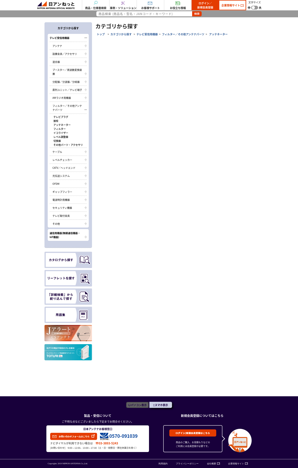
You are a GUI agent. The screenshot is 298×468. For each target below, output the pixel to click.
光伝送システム (61, 175)
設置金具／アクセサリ (64, 54)
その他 (56, 223)
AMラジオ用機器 (61, 97)
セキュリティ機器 (62, 207)
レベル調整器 (60, 136)
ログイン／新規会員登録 (205, 5)
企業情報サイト (231, 5)
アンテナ (57, 46)
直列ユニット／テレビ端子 (67, 90)
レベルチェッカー (62, 160)
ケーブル (57, 152)
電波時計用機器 (61, 199)
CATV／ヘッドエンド (63, 168)
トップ (101, 34)
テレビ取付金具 (61, 215)
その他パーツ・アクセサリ (68, 144)
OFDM (55, 183)
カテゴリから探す (121, 34)
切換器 (57, 140)
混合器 (56, 62)
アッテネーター (62, 125)
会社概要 (211, 463)
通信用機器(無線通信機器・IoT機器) (65, 235)
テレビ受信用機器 (59, 38)
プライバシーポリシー (187, 463)
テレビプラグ (60, 117)
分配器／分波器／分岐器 (66, 82)
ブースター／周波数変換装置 (67, 72)
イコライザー (60, 133)
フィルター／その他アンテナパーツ (67, 107)
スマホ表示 (161, 405)
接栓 (55, 121)
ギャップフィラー (62, 191)
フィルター (59, 129)
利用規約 (163, 463)
